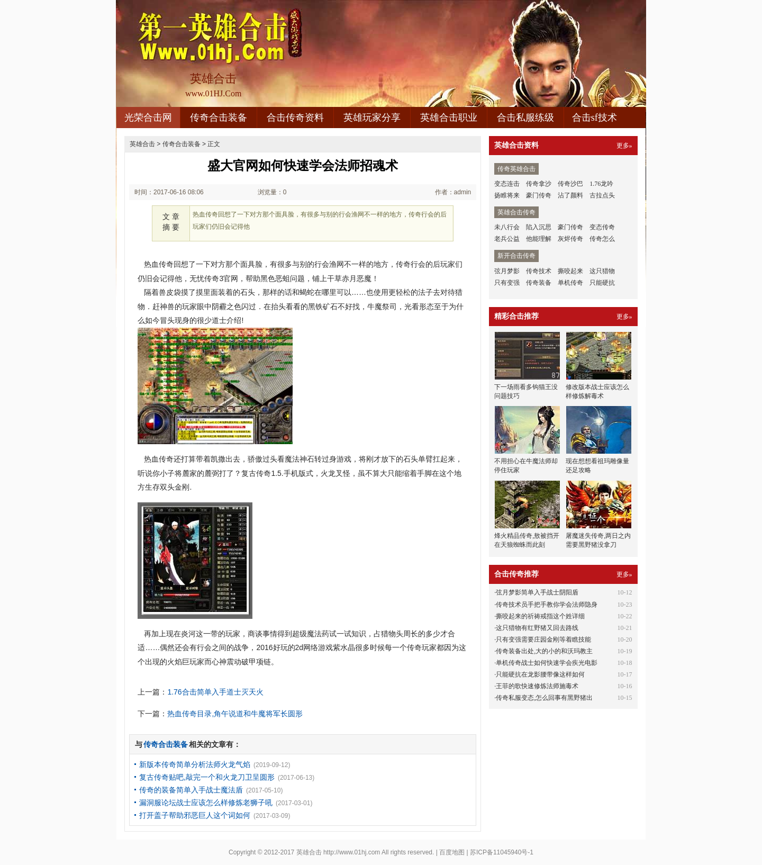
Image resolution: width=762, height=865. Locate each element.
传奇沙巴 (570, 183)
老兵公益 (507, 238)
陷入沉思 (538, 227)
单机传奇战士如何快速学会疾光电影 (546, 662)
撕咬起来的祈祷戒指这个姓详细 (540, 616)
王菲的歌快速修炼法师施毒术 (537, 686)
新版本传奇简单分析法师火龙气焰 (194, 764)
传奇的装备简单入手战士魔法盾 (191, 790)
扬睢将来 (507, 195)
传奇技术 (538, 271)
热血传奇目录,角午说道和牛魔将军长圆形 (235, 713)
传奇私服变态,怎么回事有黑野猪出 (544, 697)
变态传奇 (602, 227)
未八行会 (507, 227)
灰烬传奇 (570, 238)
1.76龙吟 (601, 183)
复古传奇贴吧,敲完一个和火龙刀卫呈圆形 (207, 777)
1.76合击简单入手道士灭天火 (215, 692)
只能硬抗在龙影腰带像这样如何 (540, 674)
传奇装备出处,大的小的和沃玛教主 (544, 651)
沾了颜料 (570, 195)
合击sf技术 (594, 117)
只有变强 (507, 282)
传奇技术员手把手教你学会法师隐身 (546, 604)
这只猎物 (602, 271)
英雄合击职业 (448, 117)
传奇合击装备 (218, 117)
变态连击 (507, 183)
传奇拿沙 (538, 183)
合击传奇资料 (295, 117)
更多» (624, 145)
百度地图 (452, 852)
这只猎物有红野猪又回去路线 (537, 628)
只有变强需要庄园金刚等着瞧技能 (543, 639)
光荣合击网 (148, 117)
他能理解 (538, 238)
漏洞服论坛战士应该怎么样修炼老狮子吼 (206, 802)
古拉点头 (602, 195)
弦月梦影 (507, 271)
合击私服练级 (525, 117)
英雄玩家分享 (372, 117)
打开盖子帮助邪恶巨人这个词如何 (194, 815)
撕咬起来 (570, 271)
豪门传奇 (538, 195)
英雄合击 (142, 144)
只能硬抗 (602, 282)
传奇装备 (538, 282)
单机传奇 (570, 282)
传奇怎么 (602, 238)
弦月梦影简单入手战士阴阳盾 (537, 592)
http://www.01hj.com (351, 852)
